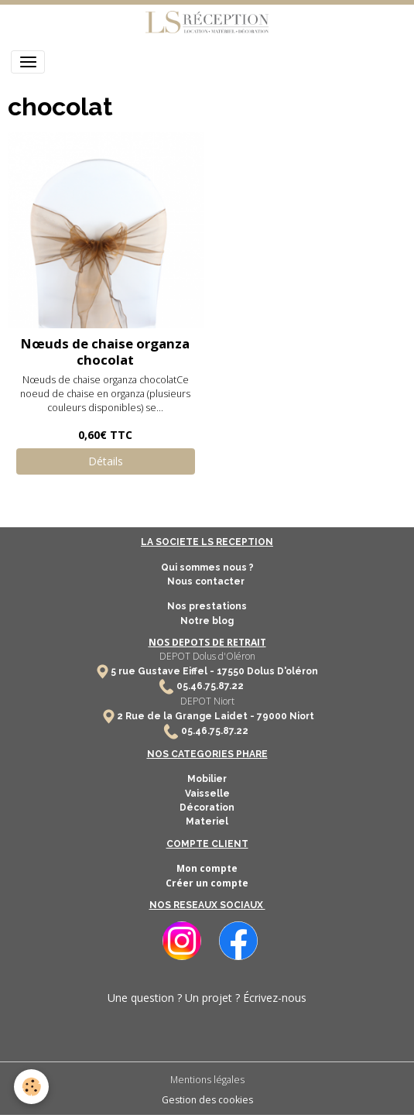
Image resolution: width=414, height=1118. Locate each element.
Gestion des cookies (207, 1099)
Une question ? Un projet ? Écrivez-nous (207, 997)
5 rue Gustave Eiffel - (164, 671)
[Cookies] (31, 1086)
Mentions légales (207, 1079)
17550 (231, 671)
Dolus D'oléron (281, 671)
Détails (105, 461)
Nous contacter (207, 581)
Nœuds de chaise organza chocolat (105, 351)
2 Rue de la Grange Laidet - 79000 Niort (215, 716)
